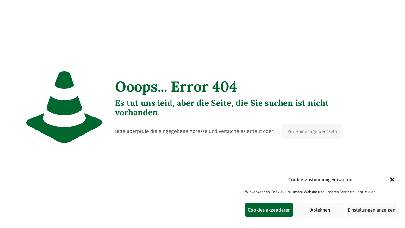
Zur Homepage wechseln (312, 131)
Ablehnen (320, 209)
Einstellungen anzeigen (371, 209)
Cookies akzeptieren (269, 209)
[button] (392, 179)
